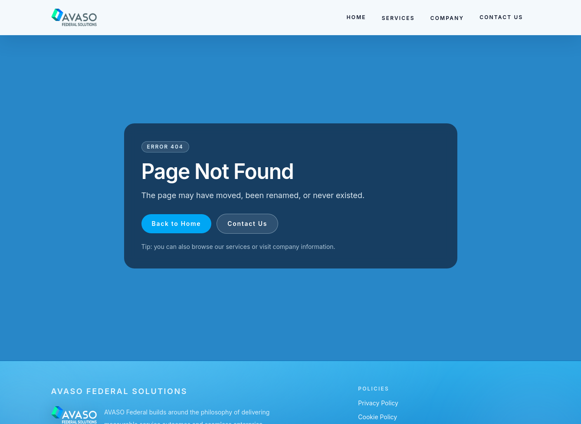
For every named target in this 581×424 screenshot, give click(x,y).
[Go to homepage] (74, 17)
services (238, 246)
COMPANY (447, 18)
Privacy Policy (378, 403)
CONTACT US (501, 17)
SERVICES (398, 18)
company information (302, 246)
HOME (356, 17)
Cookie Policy (377, 417)
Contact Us (247, 223)
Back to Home (176, 223)
